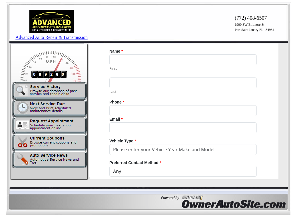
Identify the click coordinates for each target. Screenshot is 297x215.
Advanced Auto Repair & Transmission (51, 37)
